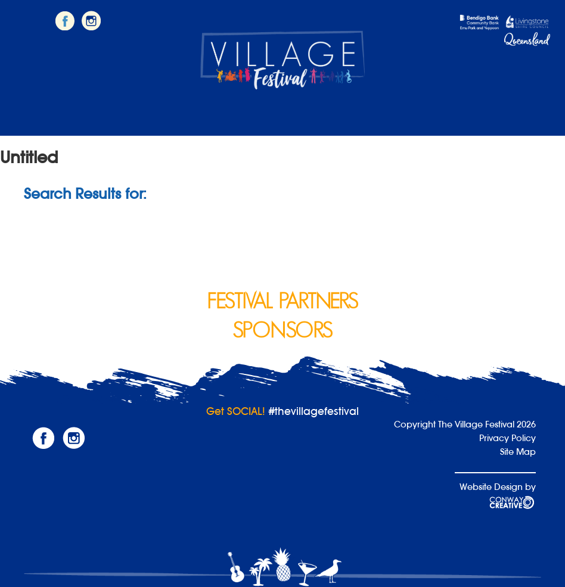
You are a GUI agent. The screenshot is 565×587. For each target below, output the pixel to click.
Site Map (518, 451)
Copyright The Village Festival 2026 (465, 424)
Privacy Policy (507, 438)
